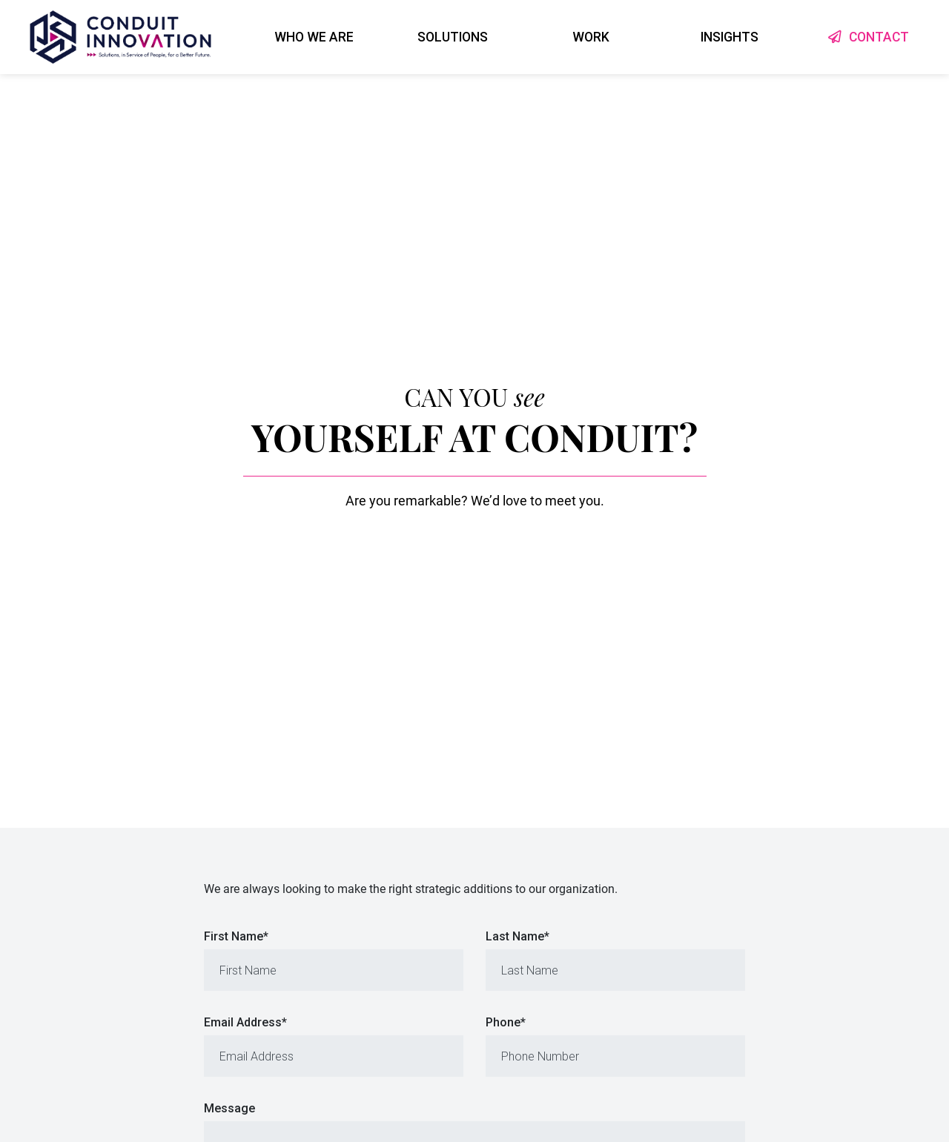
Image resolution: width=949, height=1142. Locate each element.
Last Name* (517, 936)
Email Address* (245, 1022)
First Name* (236, 936)
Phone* (506, 1022)
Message (229, 1108)
